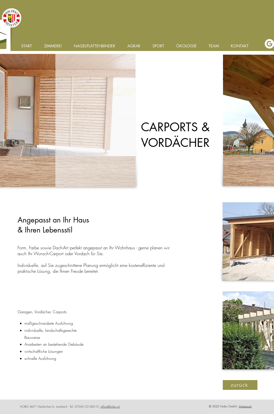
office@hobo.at (110, 406)
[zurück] (240, 385)
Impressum (245, 406)
